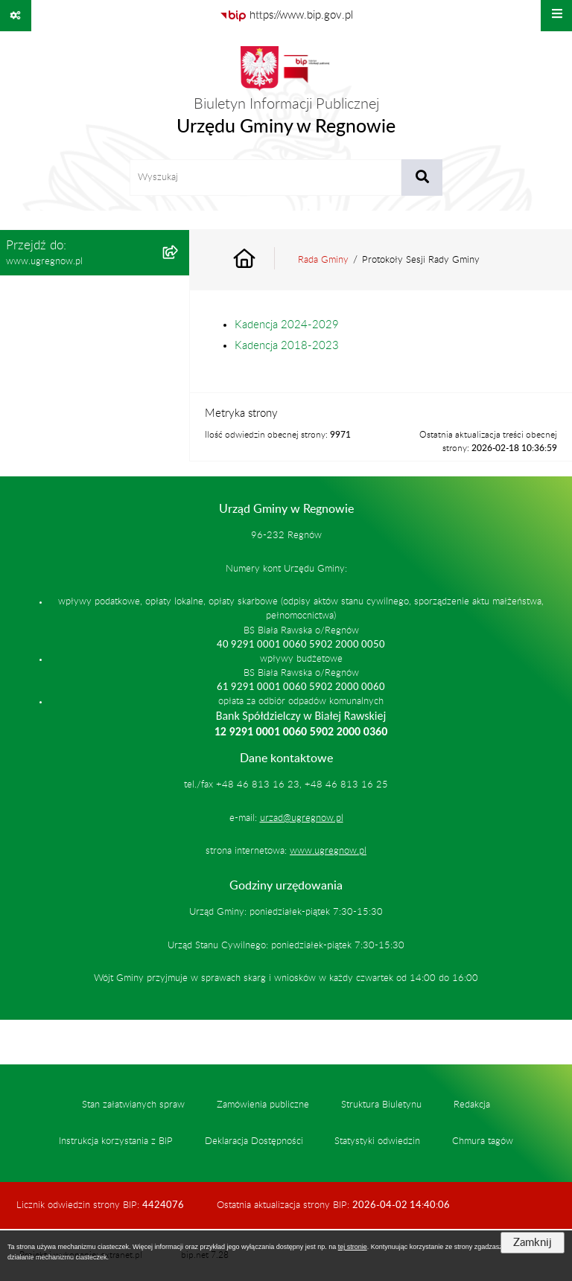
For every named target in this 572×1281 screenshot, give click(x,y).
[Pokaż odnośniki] (15, 15)
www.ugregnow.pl (328, 850)
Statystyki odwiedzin (377, 1141)
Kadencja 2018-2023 (287, 345)
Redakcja (472, 1104)
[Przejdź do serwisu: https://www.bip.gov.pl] (286, 15)
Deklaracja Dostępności (254, 1141)
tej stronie (352, 1246)
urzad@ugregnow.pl (301, 818)
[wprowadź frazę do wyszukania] (265, 178)
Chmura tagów (482, 1141)
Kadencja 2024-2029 (287, 324)
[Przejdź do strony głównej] (286, 95)
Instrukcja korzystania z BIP (116, 1141)
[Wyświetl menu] (556, 15)
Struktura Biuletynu (381, 1104)
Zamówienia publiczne (263, 1104)
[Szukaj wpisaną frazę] (421, 178)
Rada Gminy (323, 259)
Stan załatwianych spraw (133, 1104)
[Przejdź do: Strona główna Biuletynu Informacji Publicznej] (261, 260)
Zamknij (532, 1242)
